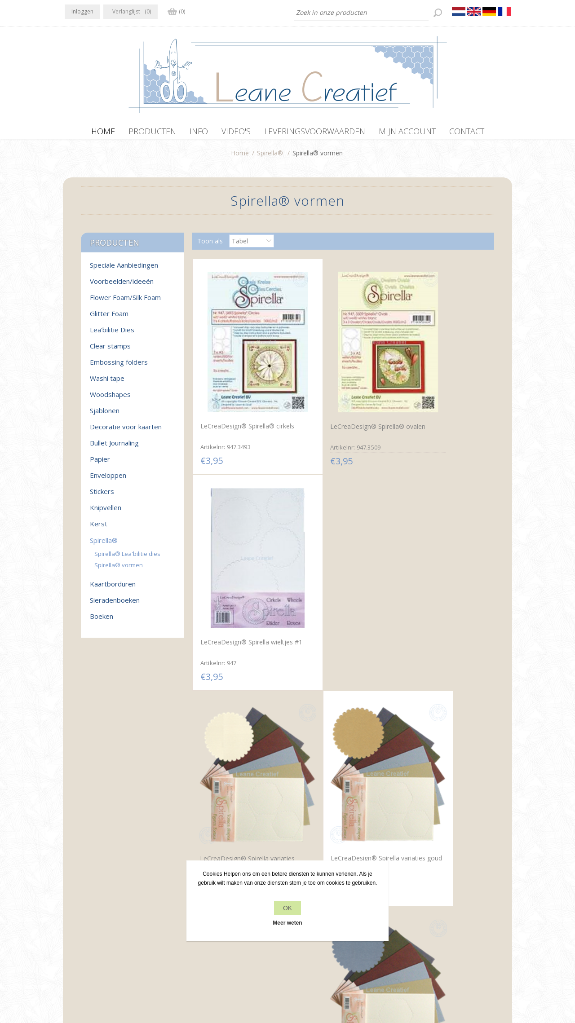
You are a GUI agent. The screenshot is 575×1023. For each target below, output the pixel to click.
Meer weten (287, 923)
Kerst (98, 528)
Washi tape (107, 382)
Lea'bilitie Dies (112, 334)
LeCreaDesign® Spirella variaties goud (333, 572)
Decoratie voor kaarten (126, 431)
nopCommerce (254, 975)
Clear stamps (110, 350)
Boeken (101, 620)
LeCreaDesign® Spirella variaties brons (333, 749)
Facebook (73, 887)
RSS (108, 887)
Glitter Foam (109, 317)
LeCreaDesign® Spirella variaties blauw (433, 748)
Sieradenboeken (115, 604)
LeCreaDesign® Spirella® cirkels (236, 395)
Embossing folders (119, 366)
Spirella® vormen (118, 569)
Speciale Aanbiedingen (124, 269)
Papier (100, 463)
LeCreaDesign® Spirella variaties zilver (432, 572)
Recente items (423, 888)
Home (240, 157)
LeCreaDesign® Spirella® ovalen (336, 396)
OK (287, 908)
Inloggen (82, 11)
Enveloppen (108, 479)
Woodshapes (110, 398)
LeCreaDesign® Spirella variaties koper (233, 748)
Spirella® (270, 157)
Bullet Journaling (114, 447)
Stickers (102, 495)
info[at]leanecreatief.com (101, 924)
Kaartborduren (113, 588)
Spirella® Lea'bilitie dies (127, 558)
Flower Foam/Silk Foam (125, 301)
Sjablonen (104, 414)
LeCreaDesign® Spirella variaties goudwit (233, 572)
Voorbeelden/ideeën (122, 285)
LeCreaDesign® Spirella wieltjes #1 (433, 395)
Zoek (409, 905)
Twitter (90, 887)
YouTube (126, 887)
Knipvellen (105, 511)
